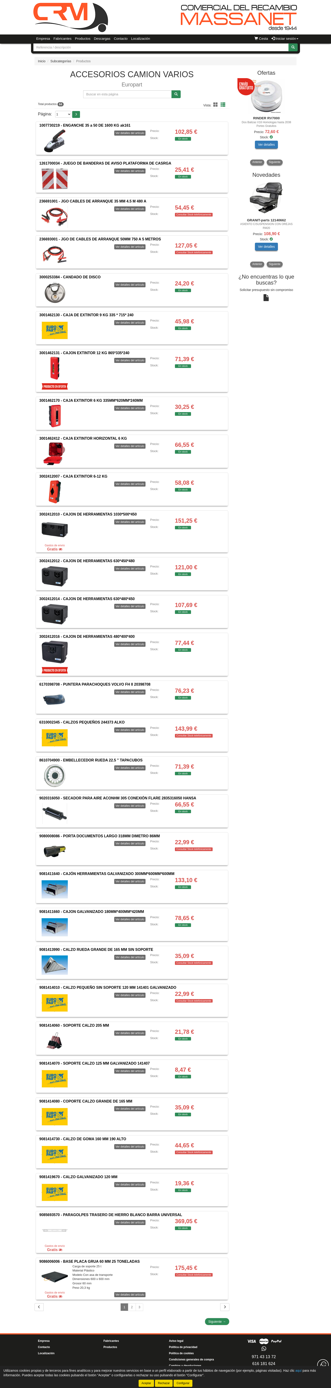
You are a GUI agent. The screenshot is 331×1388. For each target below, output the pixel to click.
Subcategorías (60, 61)
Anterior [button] (257, 162)
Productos (83, 38)
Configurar (183, 1383)
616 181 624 (263, 1363)
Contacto (121, 38)
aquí (298, 1370)
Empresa (43, 38)
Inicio (42, 61)
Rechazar (164, 1383)
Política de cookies (181, 1353)
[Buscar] (293, 47)
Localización (140, 38)
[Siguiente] (224, 1307)
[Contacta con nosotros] (323, 1365)
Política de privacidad (183, 1347)
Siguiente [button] (274, 162)
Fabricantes (62, 38)
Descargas (102, 38)
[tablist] (266, 122)
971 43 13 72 (264, 1356)
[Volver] (39, 1307)
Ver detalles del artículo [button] (130, 133)
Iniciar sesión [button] (284, 38)
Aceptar (146, 1383)
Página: (45, 114)
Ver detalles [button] (266, 144)
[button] (216, 104)
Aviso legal (176, 1340)
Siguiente (217, 1321)
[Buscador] (161, 47)
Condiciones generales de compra (191, 1359)
